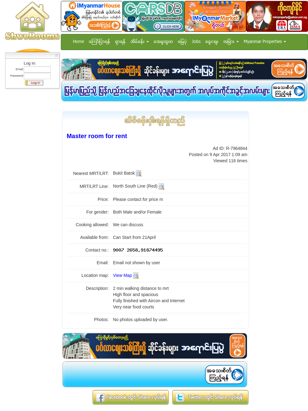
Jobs (196, 42)
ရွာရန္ (120, 42)
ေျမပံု (182, 42)
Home (78, 42)
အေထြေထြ (163, 42)
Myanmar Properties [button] (265, 42)
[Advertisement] (30, 184)
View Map (122, 275)
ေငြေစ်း (211, 42)
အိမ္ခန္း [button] (140, 42)
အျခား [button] (231, 42)
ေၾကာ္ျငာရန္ (99, 42)
